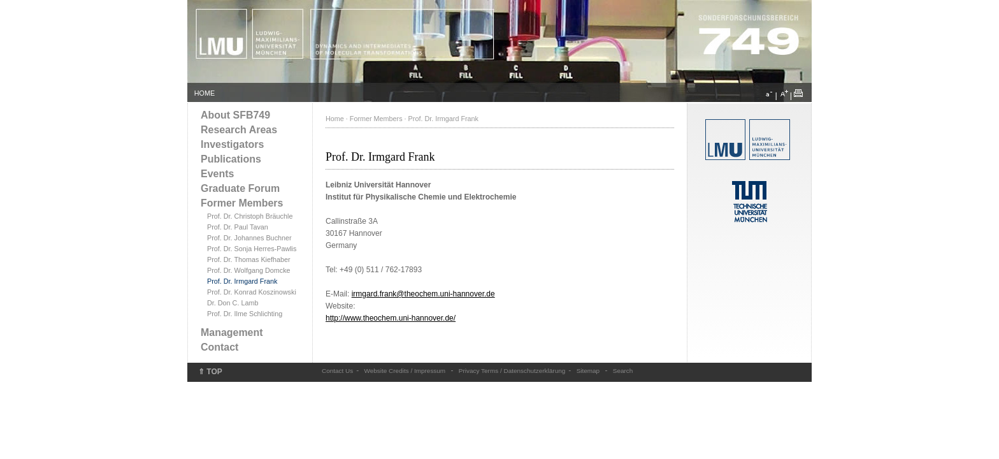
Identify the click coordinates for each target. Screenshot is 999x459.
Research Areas (239, 129)
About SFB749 (235, 115)
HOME (204, 93)
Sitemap (588, 370)
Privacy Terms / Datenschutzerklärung (512, 370)
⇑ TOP (210, 371)
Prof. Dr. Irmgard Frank (242, 281)
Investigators (232, 144)
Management (232, 332)
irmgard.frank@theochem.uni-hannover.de (423, 293)
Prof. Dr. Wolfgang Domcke (249, 270)
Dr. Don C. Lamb (232, 303)
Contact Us (337, 370)
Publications (231, 159)
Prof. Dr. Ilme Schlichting (244, 313)
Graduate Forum (240, 188)
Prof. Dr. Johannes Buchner (249, 238)
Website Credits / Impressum (405, 370)
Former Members (242, 203)
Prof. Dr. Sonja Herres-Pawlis (251, 248)
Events (217, 173)
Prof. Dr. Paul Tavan (237, 227)
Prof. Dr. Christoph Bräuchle (249, 216)
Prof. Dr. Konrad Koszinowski (251, 292)
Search (623, 370)
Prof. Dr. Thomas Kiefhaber (249, 259)
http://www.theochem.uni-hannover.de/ (391, 318)
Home (335, 118)
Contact (219, 347)
